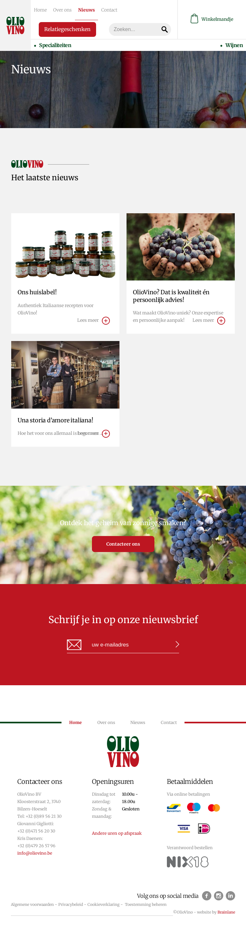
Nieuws (86, 10)
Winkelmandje (212, 19)
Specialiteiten (55, 45)
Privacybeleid (70, 904)
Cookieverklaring (103, 904)
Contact (109, 10)
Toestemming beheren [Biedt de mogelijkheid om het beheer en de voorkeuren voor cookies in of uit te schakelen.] (146, 904)
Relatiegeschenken (67, 29)
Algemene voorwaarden (32, 904)
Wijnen (234, 45)
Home (40, 10)
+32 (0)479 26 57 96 (36, 846)
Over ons (62, 10)
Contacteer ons (123, 544)
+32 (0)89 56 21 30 (44, 816)
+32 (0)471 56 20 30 (36, 831)
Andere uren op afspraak (117, 833)
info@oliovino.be (34, 853)
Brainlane (226, 912)
